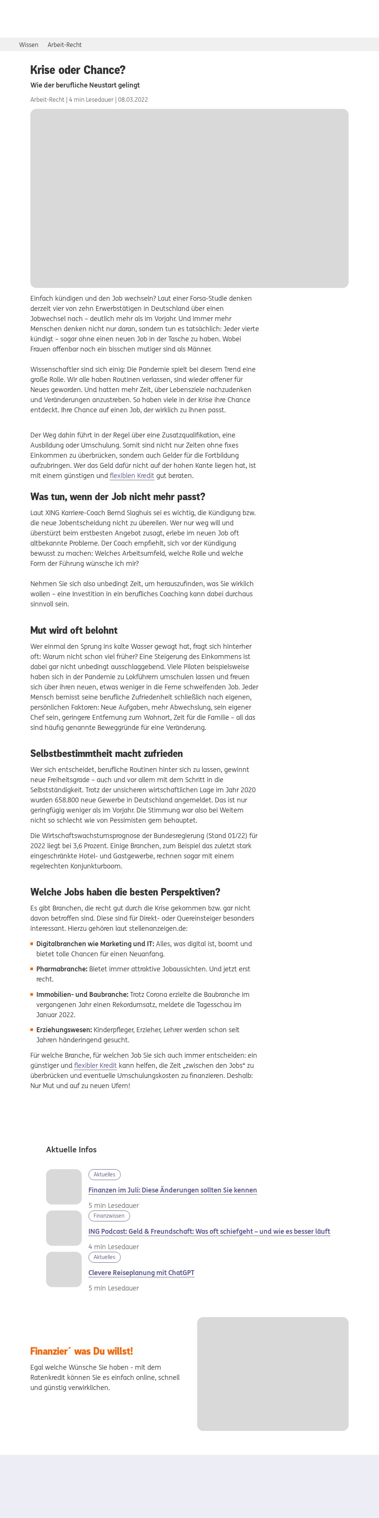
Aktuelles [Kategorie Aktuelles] (104, 1174)
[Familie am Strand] (67, 1272)
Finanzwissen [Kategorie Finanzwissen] (109, 1215)
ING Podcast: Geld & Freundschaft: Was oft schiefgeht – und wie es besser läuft (209, 1231)
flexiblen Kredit (132, 475)
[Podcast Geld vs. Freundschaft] (67, 1231)
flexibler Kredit (95, 1065)
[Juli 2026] (67, 1189)
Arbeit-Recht (65, 44)
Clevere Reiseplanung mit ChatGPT (141, 1272)
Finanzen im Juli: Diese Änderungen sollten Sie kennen (172, 1190)
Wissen (28, 44)
